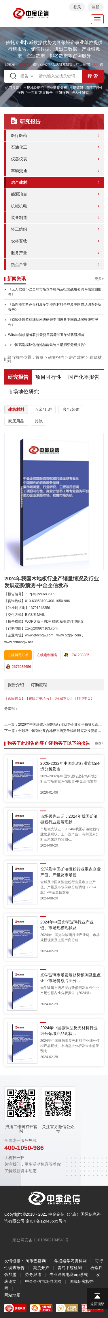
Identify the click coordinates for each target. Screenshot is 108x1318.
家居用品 (16, 421)
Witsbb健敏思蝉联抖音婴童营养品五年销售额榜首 (46, 335)
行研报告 (62, 93)
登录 (77, 7)
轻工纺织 (19, 229)
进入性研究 (80, 93)
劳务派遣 (33, 1274)
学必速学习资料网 (70, 1261)
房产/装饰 (70, 409)
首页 (39, 357)
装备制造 (19, 217)
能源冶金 (19, 194)
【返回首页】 (14, 698)
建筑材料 (16, 409)
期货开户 (41, 1267)
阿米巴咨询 (36, 1261)
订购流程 (39, 684)
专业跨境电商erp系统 (69, 1274)
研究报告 (56, 357)
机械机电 (19, 206)
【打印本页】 (83, 698)
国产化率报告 (83, 377)
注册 (96, 7)
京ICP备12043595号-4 (46, 1221)
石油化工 (19, 147)
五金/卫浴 (43, 409)
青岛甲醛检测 (70, 1267)
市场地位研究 (33, 88)
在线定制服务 (47, 655)
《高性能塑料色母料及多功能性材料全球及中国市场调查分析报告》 (54, 307)
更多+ (99, 278)
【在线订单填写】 (39, 698)
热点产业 (19, 264)
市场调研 (76, 88)
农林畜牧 (19, 241)
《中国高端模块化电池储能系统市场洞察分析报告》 (48, 345)
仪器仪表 (19, 159)
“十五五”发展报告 (39, 93)
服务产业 (19, 252)
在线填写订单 (18, 655)
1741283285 (76, 655)
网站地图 (12, 1295)
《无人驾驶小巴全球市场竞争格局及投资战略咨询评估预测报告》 (54, 291)
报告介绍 (16, 684)
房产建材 (19, 182)
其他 (39, 421)
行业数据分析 (56, 88)
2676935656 (18, 666)
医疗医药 (19, 135)
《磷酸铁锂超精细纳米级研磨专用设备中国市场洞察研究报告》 (53, 322)
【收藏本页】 (63, 698)
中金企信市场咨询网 (43, 1281)
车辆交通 (19, 170)
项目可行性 (48, 377)
